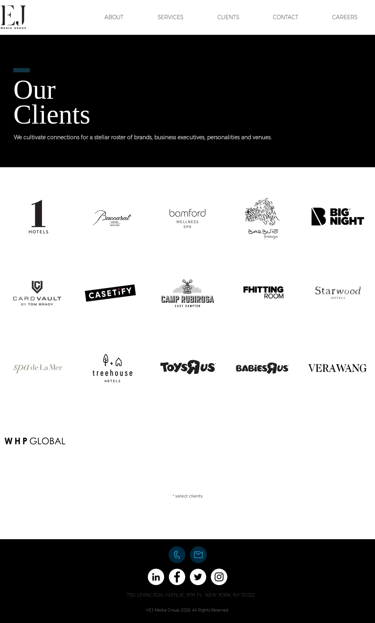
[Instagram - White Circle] (219, 577)
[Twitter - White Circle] (198, 577)
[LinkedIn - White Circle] (156, 577)
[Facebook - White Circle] (177, 577)
